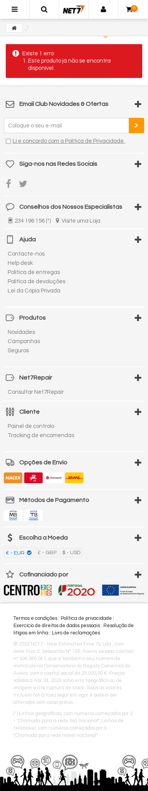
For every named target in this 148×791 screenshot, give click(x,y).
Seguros (18, 350)
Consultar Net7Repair (36, 392)
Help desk (20, 263)
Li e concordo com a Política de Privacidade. (69, 141)
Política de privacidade (86, 618)
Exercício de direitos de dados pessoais (56, 625)
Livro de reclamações (76, 633)
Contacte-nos (26, 254)
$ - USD (71, 552)
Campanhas (24, 341)
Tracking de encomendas (41, 435)
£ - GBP (47, 552)
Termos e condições (35, 618)
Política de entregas (34, 272)
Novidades (21, 332)
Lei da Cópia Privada (34, 291)
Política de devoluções (36, 281)
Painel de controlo (31, 426)
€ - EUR (16, 553)
